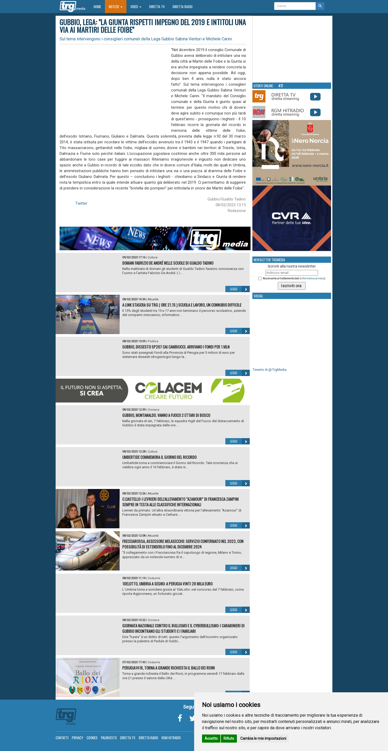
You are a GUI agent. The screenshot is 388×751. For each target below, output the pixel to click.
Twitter (81, 203)
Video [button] (135, 6)
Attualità (153, 299)
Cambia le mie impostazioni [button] (263, 738)
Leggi (240, 289)
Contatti (62, 737)
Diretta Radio (183, 6)
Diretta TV (157, 6)
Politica (153, 341)
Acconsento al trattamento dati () (294, 278)
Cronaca (153, 409)
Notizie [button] (116, 6)
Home (99, 6)
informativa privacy (312, 278)
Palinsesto (109, 737)
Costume (154, 578)
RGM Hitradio (171, 737)
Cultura (152, 257)
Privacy (77, 737)
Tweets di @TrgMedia (269, 370)
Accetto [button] (211, 738)
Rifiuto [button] (229, 738)
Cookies (92, 737)
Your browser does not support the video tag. (292, 48)
